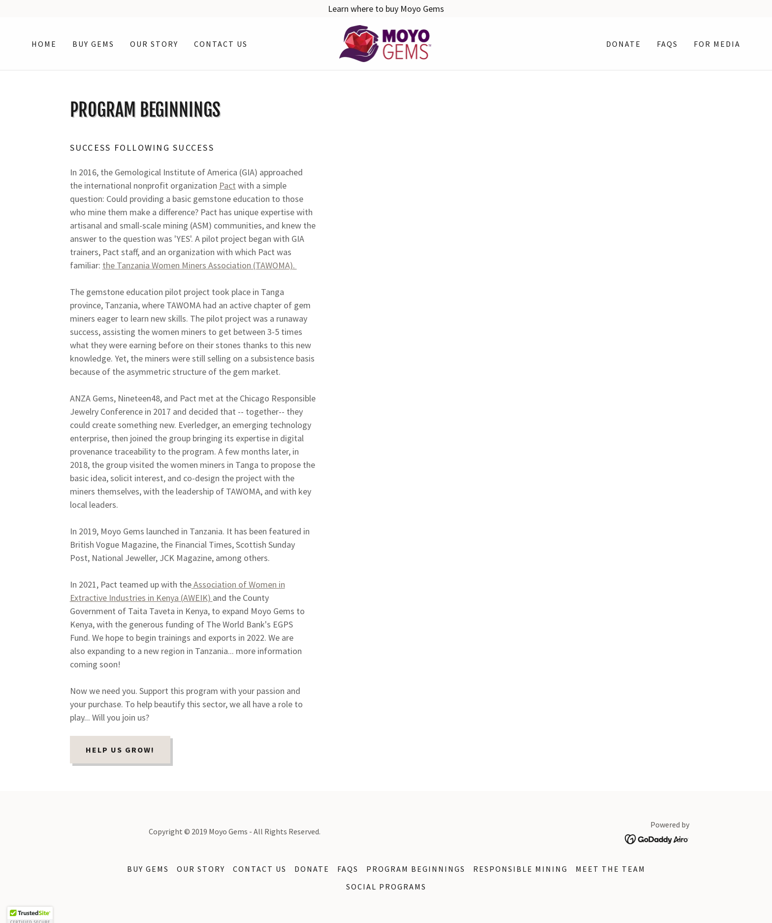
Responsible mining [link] (520, 869)
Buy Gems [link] (93, 44)
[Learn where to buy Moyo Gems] (386, 8)
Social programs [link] (386, 886)
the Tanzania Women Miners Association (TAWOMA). (199, 265)
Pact (227, 185)
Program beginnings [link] (415, 869)
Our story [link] (154, 44)
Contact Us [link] (221, 44)
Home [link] (44, 44)
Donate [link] (623, 44)
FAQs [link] (667, 44)
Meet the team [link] (610, 869)
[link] (386, 42)
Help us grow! (120, 750)
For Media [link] (717, 44)
